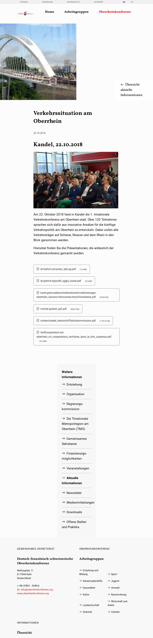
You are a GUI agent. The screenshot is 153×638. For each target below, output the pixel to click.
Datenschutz (73, 2)
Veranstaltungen (78, 392)
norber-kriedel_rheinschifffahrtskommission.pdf (75, 245)
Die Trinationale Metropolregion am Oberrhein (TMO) (75, 348)
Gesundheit (89, 512)
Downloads (74, 436)
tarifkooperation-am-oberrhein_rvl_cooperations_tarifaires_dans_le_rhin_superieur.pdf (73, 261)
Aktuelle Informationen (72, 404)
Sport (114, 498)
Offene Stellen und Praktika (74, 448)
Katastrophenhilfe (92, 505)
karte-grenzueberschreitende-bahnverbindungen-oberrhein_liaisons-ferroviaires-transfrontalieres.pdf (72, 219)
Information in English (33, 609)
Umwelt (115, 512)
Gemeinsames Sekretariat (74, 365)
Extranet (98, 2)
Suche (24, 595)
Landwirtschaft (91, 529)
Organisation (75, 318)
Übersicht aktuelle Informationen (131, 14)
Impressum (47, 2)
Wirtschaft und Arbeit (117, 527)
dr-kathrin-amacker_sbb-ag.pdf (63, 193)
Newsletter (74, 417)
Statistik (87, 536)
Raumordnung (118, 518)
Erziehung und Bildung (88, 496)
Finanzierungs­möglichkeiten (74, 380)
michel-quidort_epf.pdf (59, 233)
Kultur (86, 518)
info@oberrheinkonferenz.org (37, 514)
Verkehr (115, 536)
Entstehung (74, 309)
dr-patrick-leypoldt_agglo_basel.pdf (66, 205)
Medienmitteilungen (79, 426)
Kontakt (25, 575)
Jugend (115, 505)
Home (49, 12)
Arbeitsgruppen (76, 12)
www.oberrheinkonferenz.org (33, 517)
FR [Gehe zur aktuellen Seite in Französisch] (132, 2)
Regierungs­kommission (72, 330)
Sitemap (24, 2)
